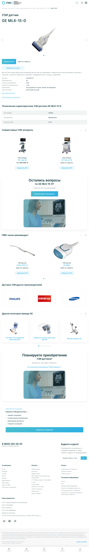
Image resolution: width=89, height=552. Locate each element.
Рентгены (34, 471)
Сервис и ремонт (66, 471)
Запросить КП (13, 61)
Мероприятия (6, 480)
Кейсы (4, 476)
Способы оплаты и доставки (11, 97)
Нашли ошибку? (82, 542)
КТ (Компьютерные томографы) (41, 480)
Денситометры (36, 493)
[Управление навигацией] (86, 3)
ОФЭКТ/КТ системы (38, 486)
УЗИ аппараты (36, 469)
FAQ (62, 483)
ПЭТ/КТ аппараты (37, 489)
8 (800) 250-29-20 (12, 444)
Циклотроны (35, 491)
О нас (3, 469)
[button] (43, 55)
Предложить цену (13, 68)
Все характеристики (8, 93)
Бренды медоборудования (69, 486)
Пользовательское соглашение (70, 490)
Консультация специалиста (44, 194)
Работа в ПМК (6, 485)
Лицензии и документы (9, 487)
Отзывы (4, 473)
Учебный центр (66, 473)
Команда (4, 471)
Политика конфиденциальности (71, 488)
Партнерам (5, 482)
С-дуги (34, 482)
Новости (4, 478)
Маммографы (36, 473)
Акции (63, 481)
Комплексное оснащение (69, 469)
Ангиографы (35, 484)
